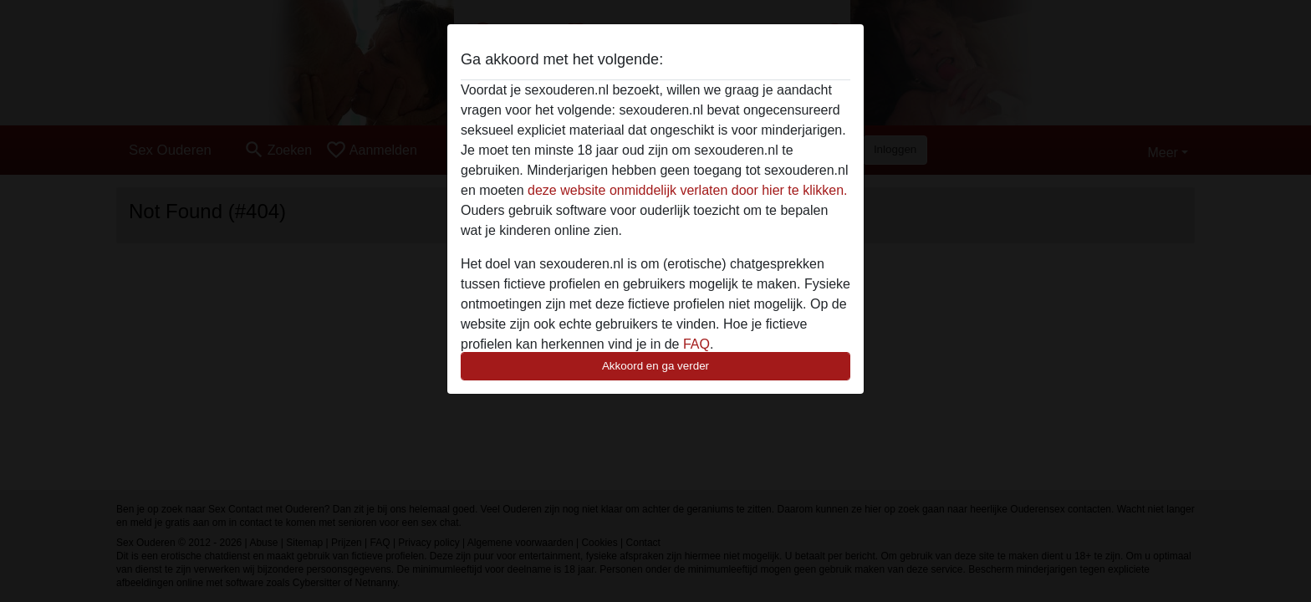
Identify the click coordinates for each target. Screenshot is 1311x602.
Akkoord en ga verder (655, 366)
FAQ (696, 344)
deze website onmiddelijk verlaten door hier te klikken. (687, 190)
